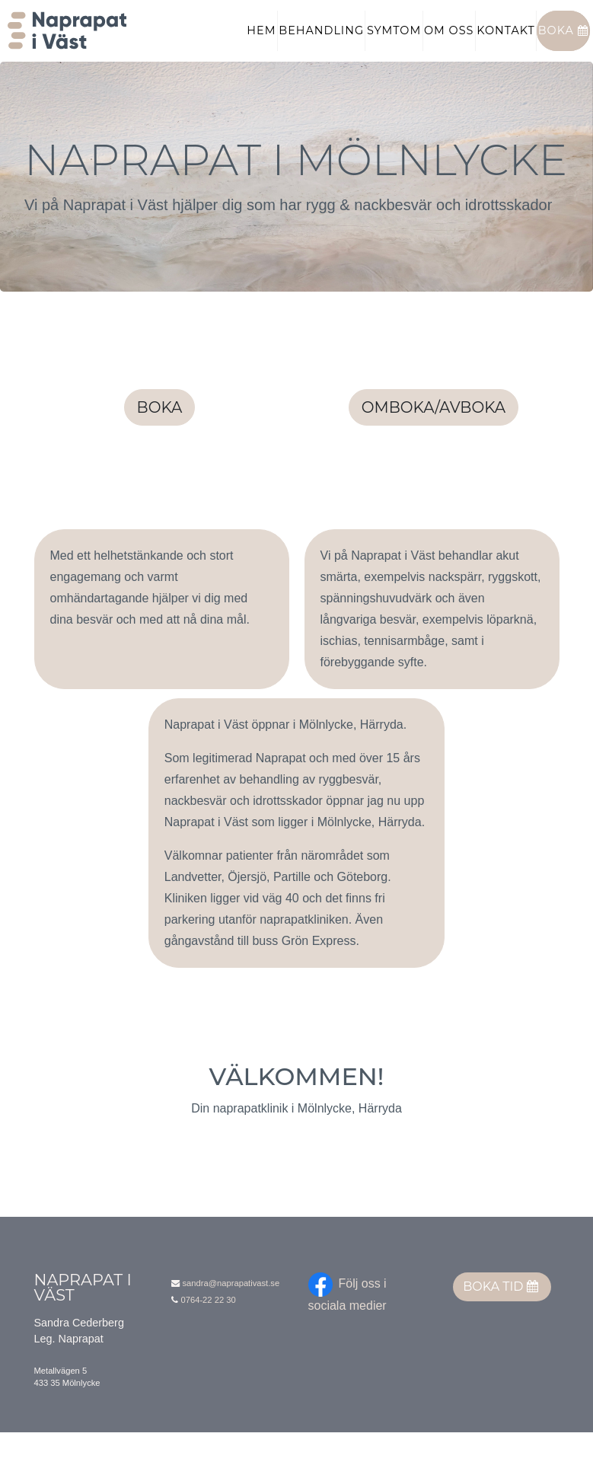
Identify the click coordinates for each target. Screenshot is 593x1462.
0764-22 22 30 (208, 1329)
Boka (563, 45)
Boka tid (500, 1316)
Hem (261, 45)
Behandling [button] (321, 45)
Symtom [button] (394, 45)
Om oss (448, 45)
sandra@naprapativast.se (231, 1312)
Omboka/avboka (433, 437)
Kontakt (506, 45)
